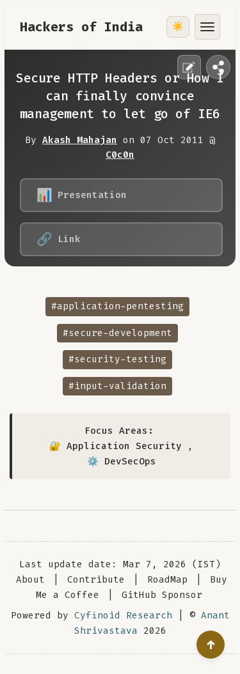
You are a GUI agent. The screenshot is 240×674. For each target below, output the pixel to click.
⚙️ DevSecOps (121, 462)
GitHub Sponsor (162, 595)
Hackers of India (81, 27)
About (30, 580)
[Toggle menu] (207, 27)
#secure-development (117, 333)
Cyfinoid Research (123, 615)
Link (58, 239)
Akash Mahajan (79, 140)
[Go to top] (210, 645)
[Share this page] (218, 67)
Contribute (96, 580)
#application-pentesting (117, 306)
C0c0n (120, 155)
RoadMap (167, 580)
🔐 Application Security (115, 446)
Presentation (81, 195)
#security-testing (117, 359)
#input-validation (117, 386)
